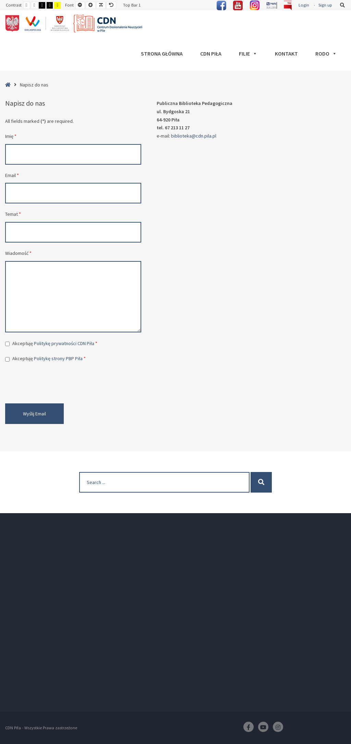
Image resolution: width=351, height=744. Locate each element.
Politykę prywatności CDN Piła (64, 343)
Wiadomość (18, 253)
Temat (13, 214)
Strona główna (162, 53)
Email (12, 175)
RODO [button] (326, 53)
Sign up (325, 5)
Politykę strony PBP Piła (58, 358)
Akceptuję (54, 343)
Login (304, 5)
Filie (248, 53)
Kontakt (286, 53)
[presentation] (57, 383)
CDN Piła (210, 53)
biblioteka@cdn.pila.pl (193, 136)
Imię (10, 136)
